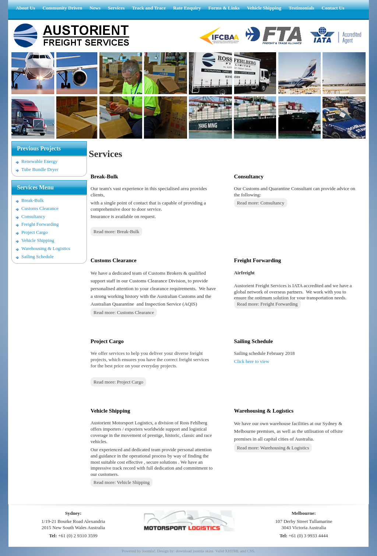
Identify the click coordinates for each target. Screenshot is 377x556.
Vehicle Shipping (264, 8)
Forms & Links (224, 8)
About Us (25, 8)
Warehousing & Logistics (45, 248)
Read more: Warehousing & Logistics (273, 447)
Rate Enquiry (187, 8)
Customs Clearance (40, 208)
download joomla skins (194, 551)
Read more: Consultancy (261, 203)
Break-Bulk (32, 200)
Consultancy (33, 216)
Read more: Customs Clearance (124, 312)
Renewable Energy (39, 161)
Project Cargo (34, 232)
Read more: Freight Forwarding (267, 304)
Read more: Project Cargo (118, 382)
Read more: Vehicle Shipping (121, 482)
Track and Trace (149, 8)
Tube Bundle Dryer (40, 169)
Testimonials (301, 8)
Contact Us (333, 8)
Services (116, 8)
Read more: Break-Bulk (116, 231)
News (95, 8)
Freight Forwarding (40, 224)
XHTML (232, 551)
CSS (250, 551)
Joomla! (148, 551)
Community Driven (62, 8)
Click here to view (251, 361)
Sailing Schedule (37, 256)
